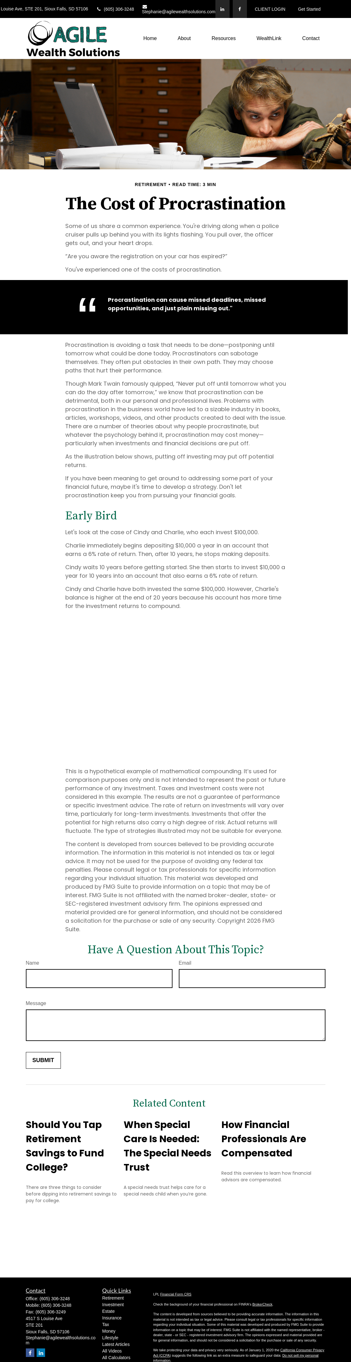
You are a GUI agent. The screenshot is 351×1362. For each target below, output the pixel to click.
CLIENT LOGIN (270, 9)
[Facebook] (240, 9)
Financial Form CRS (175, 1294)
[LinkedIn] (222, 9)
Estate (108, 1311)
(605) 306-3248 (115, 9)
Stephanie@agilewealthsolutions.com (178, 9)
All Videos (112, 1350)
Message (36, 1003)
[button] (150, 38)
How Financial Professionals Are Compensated (263, 1139)
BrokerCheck (262, 1304)
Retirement (113, 1298)
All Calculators (116, 1357)
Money (108, 1331)
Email (185, 963)
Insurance (111, 1317)
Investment (113, 1304)
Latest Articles (116, 1344)
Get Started (309, 9)
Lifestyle (110, 1337)
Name (32, 963)
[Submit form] (43, 1060)
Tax (105, 1324)
